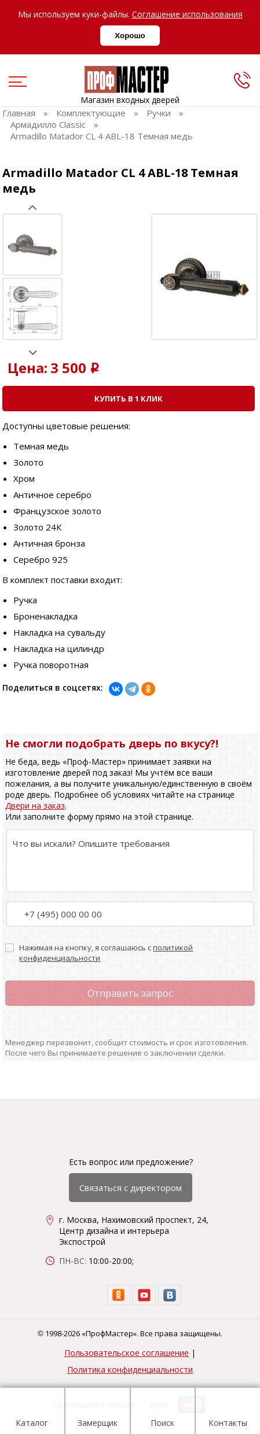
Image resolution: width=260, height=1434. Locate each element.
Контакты (227, 1412)
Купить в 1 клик (128, 398)
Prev (32, 207)
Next (32, 352)
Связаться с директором (130, 1187)
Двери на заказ (35, 805)
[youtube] (144, 1295)
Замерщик (98, 1412)
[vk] (169, 1295)
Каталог (32, 1412)
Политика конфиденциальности (130, 1369)
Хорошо (130, 35)
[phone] (242, 80)
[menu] (16, 83)
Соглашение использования (187, 14)
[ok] (118, 1295)
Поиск (162, 1412)
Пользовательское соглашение (126, 1352)
